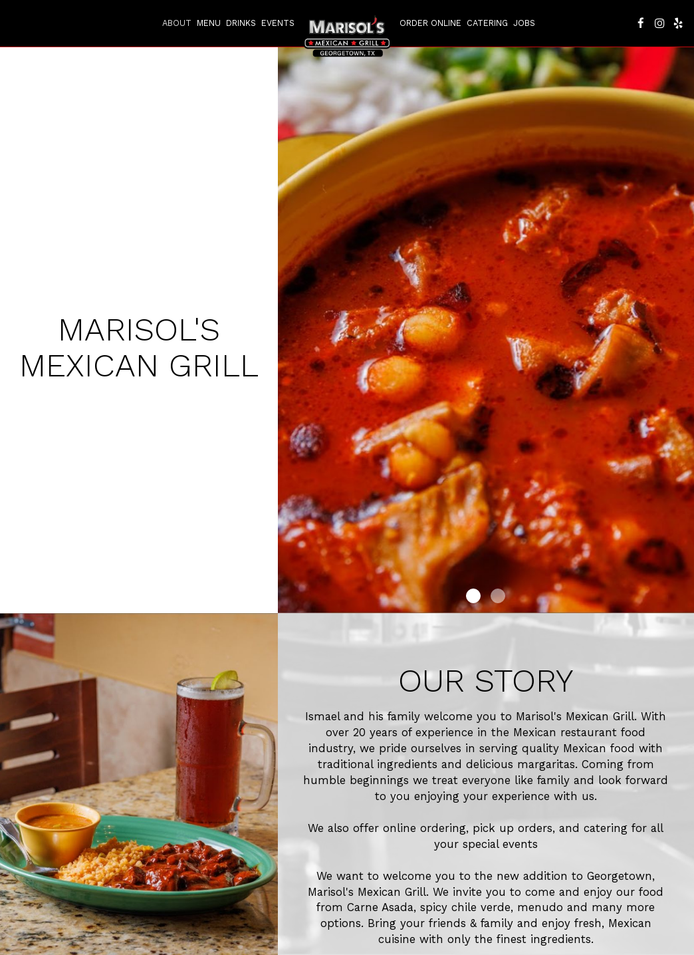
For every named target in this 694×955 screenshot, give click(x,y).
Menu (209, 23)
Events (277, 23)
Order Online (430, 23)
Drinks (241, 23)
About (176, 23)
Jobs (524, 23)
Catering (487, 23)
